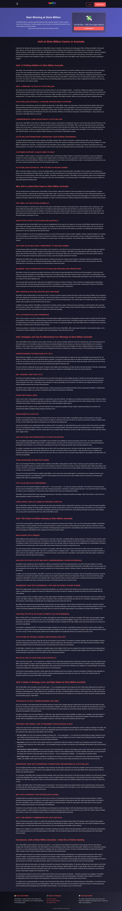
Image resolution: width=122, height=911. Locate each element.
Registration (100, 4)
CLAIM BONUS (88, 28)
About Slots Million (51, 898)
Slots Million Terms (51, 902)
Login (89, 4)
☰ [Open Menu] (17, 4)
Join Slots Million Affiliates (53, 900)
